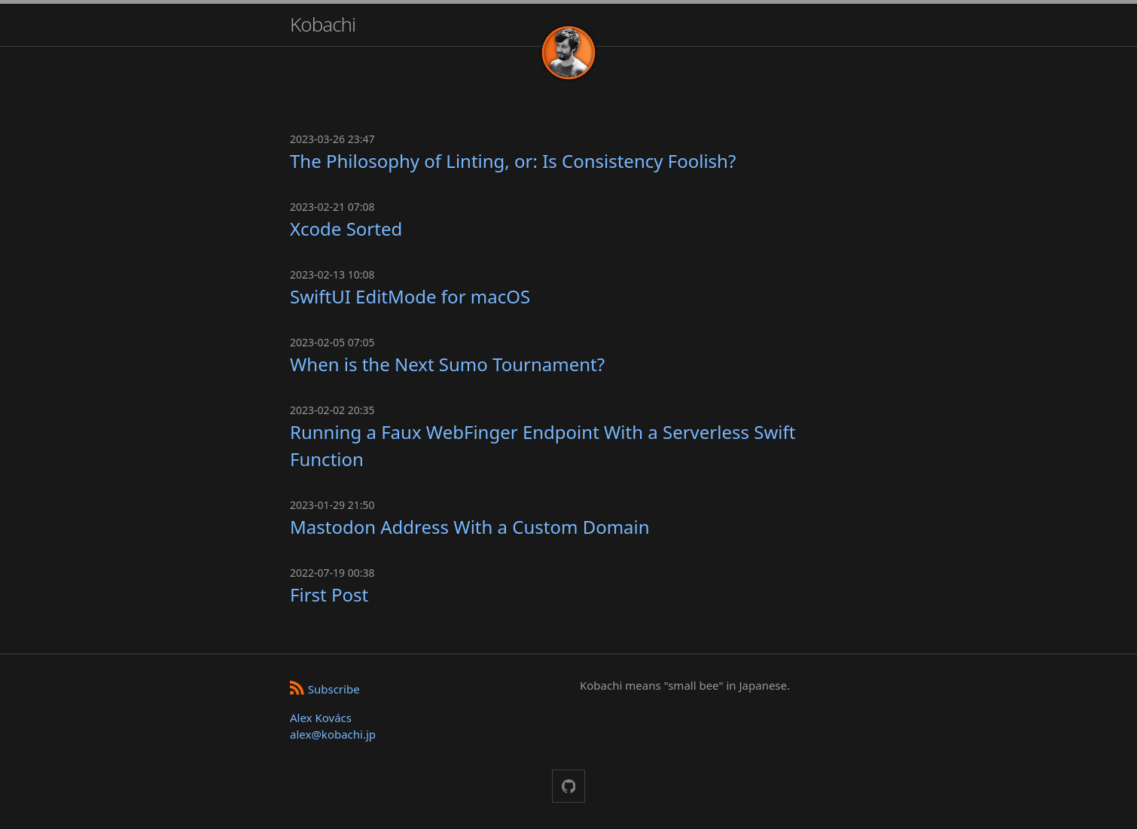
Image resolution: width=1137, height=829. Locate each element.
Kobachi (322, 24)
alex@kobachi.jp (333, 734)
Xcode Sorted (346, 228)
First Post (329, 594)
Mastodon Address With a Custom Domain (470, 526)
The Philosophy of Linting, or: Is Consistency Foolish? (513, 160)
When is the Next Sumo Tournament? (447, 364)
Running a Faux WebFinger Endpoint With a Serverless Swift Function (542, 445)
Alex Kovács (321, 717)
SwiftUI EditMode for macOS (410, 296)
